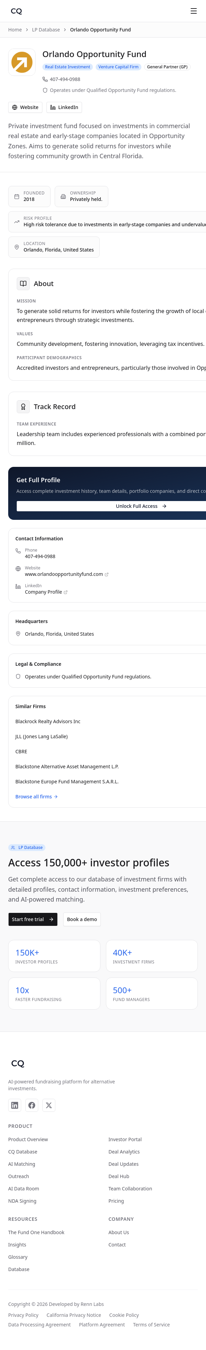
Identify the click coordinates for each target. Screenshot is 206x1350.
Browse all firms (36, 796)
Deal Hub (119, 1176)
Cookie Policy (124, 1315)
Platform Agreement (102, 1324)
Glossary (17, 1257)
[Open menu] (194, 11)
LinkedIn (64, 107)
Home (15, 29)
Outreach (18, 1176)
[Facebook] (31, 1105)
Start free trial (33, 919)
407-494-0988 (61, 79)
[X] (48, 1105)
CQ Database (22, 1151)
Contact (117, 1244)
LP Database (46, 29)
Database (18, 1269)
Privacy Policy (23, 1315)
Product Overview (28, 1139)
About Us (119, 1232)
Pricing (116, 1201)
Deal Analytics (124, 1151)
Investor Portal (125, 1139)
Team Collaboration (130, 1188)
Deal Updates (124, 1164)
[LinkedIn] (14, 1105)
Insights (17, 1244)
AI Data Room (23, 1188)
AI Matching (21, 1164)
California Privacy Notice (73, 1315)
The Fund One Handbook (36, 1232)
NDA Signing (22, 1201)
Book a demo (82, 919)
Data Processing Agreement (39, 1324)
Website (25, 107)
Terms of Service (151, 1324)
